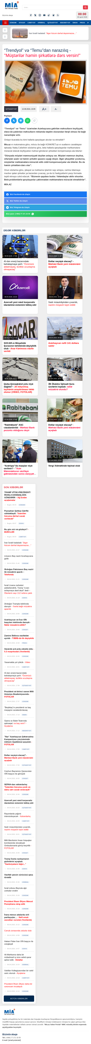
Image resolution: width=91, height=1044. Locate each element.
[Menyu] (5, 22)
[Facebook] (31, 15)
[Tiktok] (49, 15)
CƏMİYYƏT (32, 23)
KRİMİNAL (41, 23)
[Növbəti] (5, 36)
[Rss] (58, 15)
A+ (44, 109)
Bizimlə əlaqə (7, 15)
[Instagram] (40, 15)
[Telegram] (53, 15)
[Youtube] (44, 15)
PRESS (82, 23)
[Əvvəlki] (5, 30)
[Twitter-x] (35, 15)
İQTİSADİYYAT (53, 23)
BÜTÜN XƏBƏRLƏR (19, 999)
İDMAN (75, 23)
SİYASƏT (22, 23)
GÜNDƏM (13, 23)
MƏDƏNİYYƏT (65, 23)
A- (56, 109)
